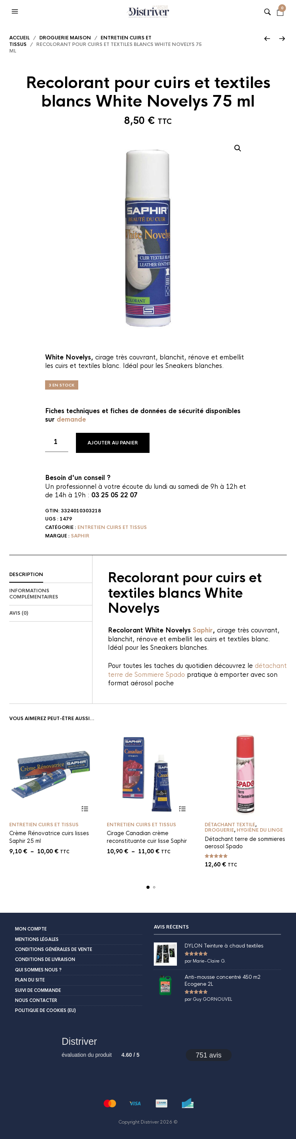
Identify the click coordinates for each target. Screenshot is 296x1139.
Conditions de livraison (45, 959)
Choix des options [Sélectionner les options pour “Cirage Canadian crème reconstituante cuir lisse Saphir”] (182, 809)
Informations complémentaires (33, 594)
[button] (15, 11)
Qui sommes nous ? (38, 970)
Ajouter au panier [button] (280, 809)
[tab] (50, 575)
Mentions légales (37, 939)
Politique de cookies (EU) (45, 1010)
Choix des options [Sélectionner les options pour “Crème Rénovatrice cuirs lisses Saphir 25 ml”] (84, 809)
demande (71, 419)
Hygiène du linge (260, 830)
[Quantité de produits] (56, 442)
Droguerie (219, 830)
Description (26, 574)
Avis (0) (18, 613)
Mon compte (31, 929)
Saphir (80, 536)
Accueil (19, 38)
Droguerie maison (65, 38)
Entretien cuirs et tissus (112, 527)
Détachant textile (230, 825)
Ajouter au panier (112, 443)
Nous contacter (36, 1000)
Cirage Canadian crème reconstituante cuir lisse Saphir (147, 837)
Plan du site (30, 980)
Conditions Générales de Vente (53, 949)
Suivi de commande (38, 990)
